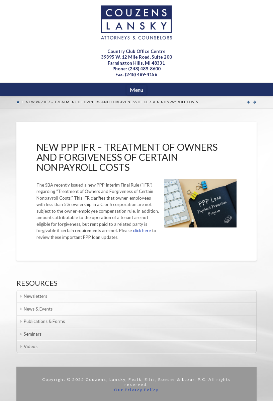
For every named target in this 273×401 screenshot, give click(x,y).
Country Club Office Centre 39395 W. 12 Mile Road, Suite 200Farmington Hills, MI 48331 (136, 57)
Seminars (32, 334)
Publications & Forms (44, 321)
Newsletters (35, 296)
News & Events (38, 309)
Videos (30, 346)
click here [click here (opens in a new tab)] (142, 230)
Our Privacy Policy (136, 389)
